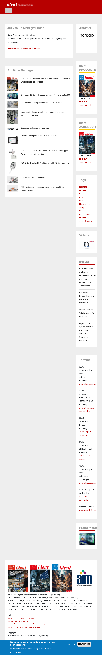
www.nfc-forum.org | (16, 627)
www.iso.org (23, 621)
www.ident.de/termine (88, 510)
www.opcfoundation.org (35, 624)
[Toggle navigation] (8, 10)
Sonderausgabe (86, 162)
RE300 (82, 200)
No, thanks (84, 644)
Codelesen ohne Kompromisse (33, 178)
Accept (71, 644)
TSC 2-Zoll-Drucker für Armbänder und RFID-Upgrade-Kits (45, 163)
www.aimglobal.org (28, 618)
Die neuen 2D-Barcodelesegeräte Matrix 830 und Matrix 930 (45, 95)
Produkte (83, 187)
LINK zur (83, 159)
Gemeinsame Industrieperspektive (35, 128)
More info (15, 652)
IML (80, 193)
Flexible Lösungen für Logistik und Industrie (39, 136)
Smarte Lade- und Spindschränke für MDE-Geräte (41, 103)
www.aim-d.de (13, 618)
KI (80, 210)
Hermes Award (85, 214)
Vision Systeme (85, 221)
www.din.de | (13, 621)
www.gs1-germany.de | (17, 624)
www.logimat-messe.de (33, 627)
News (81, 197)
